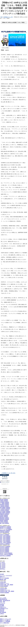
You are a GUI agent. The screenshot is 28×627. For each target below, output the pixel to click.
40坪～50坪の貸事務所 (5, 540)
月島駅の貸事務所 (4, 521)
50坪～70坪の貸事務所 (5, 541)
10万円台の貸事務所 (4, 547)
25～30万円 (2, 567)
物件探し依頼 (3, 579)
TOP (1, 17)
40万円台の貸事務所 (4, 551)
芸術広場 (2, 611)
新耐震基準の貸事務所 (5, 530)
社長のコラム (3, 607)
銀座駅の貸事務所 (4, 516)
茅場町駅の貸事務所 (4, 504)
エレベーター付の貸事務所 (6, 529)
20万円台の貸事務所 (4, 549)
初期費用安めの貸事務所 (5, 526)
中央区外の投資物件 (4, 592)
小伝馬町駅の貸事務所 (5, 508)
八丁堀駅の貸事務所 (4, 503)
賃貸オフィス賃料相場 (5, 621)
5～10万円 (2, 562)
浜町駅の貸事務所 (4, 515)
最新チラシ (2, 576)
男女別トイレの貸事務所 (5, 528)
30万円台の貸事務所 (4, 550)
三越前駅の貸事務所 (4, 506)
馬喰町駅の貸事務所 (4, 514)
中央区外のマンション (5, 589)
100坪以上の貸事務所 (5, 543)
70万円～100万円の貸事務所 (6, 554)
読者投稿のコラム (4, 608)
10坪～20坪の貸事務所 (5, 536)
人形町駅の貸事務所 (4, 510)
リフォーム (2, 603)
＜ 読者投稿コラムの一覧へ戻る (8, 473)
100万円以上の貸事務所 (5, 555)
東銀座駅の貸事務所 (4, 517)
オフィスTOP (3, 597)
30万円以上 (2, 568)
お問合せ (2, 613)
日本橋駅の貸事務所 (4, 502)
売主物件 (2, 574)
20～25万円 (2, 566)
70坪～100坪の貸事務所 (5, 542)
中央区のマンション (4, 583)
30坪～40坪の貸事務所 (5, 538)
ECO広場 (2, 609)
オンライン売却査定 (4, 578)
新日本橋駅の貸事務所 (5, 507)
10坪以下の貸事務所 (4, 534)
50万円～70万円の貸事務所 (6, 553)
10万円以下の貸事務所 (5, 546)
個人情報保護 (3, 612)
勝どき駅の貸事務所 (4, 523)
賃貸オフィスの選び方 (5, 620)
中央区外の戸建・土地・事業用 (7, 591)
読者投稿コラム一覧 (7, 17)
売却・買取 (2, 601)
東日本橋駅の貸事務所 (5, 512)
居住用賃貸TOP (3, 599)
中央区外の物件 (3, 588)
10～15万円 (2, 563)
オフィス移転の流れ (4, 622)
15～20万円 (2, 565)
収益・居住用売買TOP (5, 600)
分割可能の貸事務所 (4, 532)
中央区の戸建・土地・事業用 (6, 584)
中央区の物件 (3, 582)
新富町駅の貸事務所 (4, 519)
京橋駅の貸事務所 (4, 500)
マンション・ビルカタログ (6, 575)
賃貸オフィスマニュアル (5, 618)
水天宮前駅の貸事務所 (5, 511)
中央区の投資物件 (4, 586)
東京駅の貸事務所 (4, 499)
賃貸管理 (2, 604)
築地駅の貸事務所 (4, 520)
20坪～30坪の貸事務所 (5, 537)
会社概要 (2, 605)
